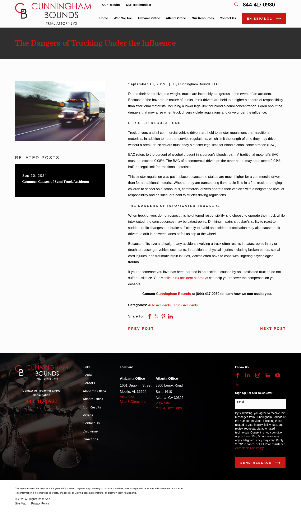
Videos (88, 415)
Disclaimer (91, 431)
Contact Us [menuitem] (228, 18)
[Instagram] (257, 375)
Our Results (111, 4)
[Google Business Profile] (267, 375)
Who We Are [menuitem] (123, 18)
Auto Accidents (159, 305)
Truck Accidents (186, 305)
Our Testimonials (138, 4)
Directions (90, 439)
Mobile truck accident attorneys (184, 278)
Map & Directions (133, 401)
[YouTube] (277, 375)
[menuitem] (20, 504)
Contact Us (91, 423)
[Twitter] (237, 385)
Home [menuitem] (103, 18)
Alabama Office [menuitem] (149, 18)
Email (240, 401)
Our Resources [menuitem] (203, 18)
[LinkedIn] (247, 375)
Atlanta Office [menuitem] (176, 18)
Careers (89, 383)
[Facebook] (237, 375)
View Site (127, 397)
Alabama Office (94, 391)
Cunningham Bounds (173, 294)
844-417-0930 (259, 4)
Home (87, 375)
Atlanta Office (93, 399)
